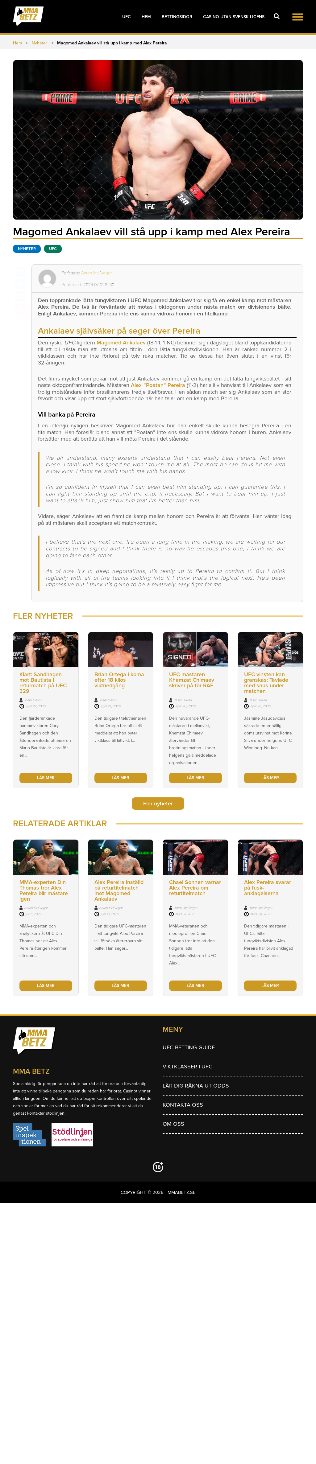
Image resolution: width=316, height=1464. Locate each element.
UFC (126, 16)
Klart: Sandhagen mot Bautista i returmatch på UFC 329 (43, 683)
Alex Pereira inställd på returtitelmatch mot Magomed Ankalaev (118, 890)
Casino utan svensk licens (233, 16)
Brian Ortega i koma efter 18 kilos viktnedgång (119, 680)
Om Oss (173, 1124)
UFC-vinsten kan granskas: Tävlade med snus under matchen (266, 683)
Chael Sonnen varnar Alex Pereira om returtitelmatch (195, 887)
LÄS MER (46, 777)
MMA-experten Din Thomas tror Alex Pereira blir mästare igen (43, 890)
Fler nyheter (158, 803)
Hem (146, 16)
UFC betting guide (189, 1047)
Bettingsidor (177, 16)
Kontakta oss (183, 1104)
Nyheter (27, 248)
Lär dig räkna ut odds (196, 1085)
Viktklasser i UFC (187, 1066)
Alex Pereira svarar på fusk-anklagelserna (267, 887)
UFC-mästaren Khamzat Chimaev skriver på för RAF (191, 680)
